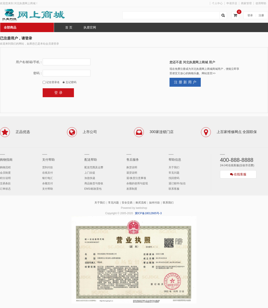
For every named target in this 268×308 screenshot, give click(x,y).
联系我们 (168, 202)
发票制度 (131, 188)
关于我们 (174, 167)
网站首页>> (209, 73)
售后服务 (132, 159)
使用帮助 (260, 3)
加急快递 (89, 178)
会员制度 (5, 172)
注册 (261, 15)
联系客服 (174, 188)
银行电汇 (47, 178)
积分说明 (5, 178)
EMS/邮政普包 (93, 188)
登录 (250, 15)
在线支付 (47, 172)
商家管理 (246, 3)
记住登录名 (51, 82)
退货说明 (131, 172)
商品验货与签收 (93, 183)
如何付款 (154, 202)
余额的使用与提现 (137, 183)
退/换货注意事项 (136, 178)
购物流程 (5, 167)
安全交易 (127, 202)
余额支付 (47, 183)
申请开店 (231, 3)
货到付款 (47, 167)
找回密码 (174, 178)
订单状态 (5, 188)
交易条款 (5, 183)
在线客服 (238, 174)
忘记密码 (69, 82)
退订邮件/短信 (177, 183)
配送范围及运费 (93, 167)
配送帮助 (90, 159)
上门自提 (89, 172)
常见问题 (174, 172)
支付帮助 (48, 159)
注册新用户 (185, 82)
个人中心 (217, 3)
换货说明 (131, 167)
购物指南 (6, 159)
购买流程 (141, 202)
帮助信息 (175, 159)
